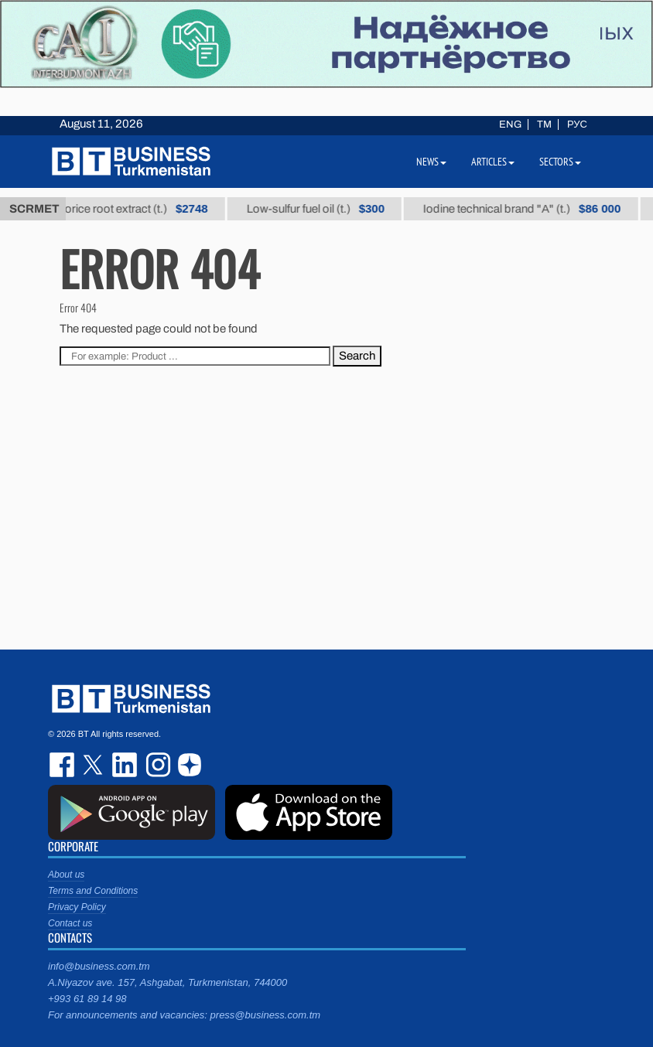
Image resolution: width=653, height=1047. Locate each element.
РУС (577, 124)
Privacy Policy (77, 907)
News (431, 162)
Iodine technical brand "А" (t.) (535, 209)
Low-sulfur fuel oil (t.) (329, 209)
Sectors (560, 162)
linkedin (125, 764)
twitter (94, 764)
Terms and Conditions (93, 890)
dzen (187, 764)
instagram (156, 764)
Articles (493, 162)
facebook (63, 764)
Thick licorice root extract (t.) (129, 209)
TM (544, 124)
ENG (510, 124)
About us (66, 874)
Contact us (70, 923)
